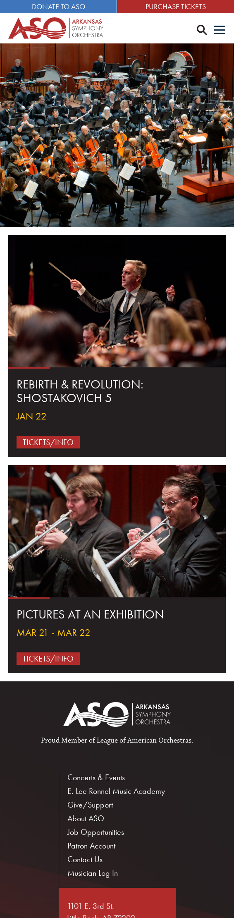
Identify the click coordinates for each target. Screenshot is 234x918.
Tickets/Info (48, 442)
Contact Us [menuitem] (85, 859)
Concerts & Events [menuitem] (96, 777)
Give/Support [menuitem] (90, 804)
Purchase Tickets (176, 6)
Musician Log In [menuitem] (92, 873)
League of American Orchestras (144, 740)
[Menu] (219, 30)
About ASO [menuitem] (85, 818)
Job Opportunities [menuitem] (95, 832)
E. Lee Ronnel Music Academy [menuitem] (116, 791)
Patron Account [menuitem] (91, 845)
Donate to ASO (58, 6)
